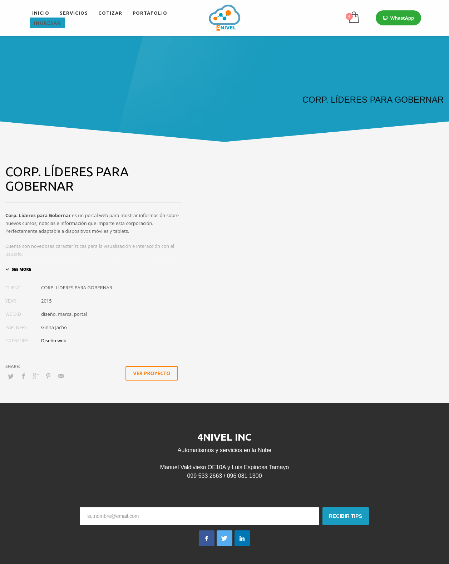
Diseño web (53, 340)
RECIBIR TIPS (345, 516)
